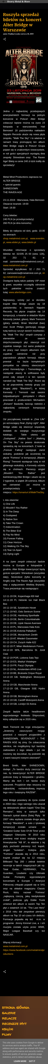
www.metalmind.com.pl (15, 265)
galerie (8, 1012)
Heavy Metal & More (18, 1)
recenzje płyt (14, 1023)
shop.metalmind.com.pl (15, 238)
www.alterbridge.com (20, 292)
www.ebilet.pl (13, 242)
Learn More (20, 1061)
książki (7, 1028)
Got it (32, 1061)
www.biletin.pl (29, 242)
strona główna (15, 1007)
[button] (4, 39)
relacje (9, 1018)
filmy (6, 1034)
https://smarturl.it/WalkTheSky (28, 492)
